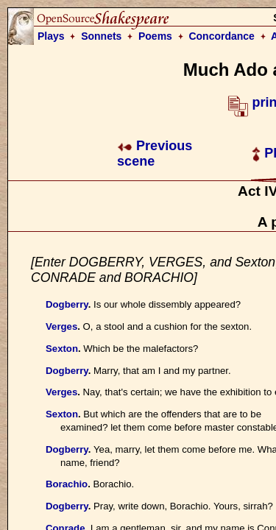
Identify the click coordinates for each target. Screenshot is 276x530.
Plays (51, 36)
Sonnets (101, 36)
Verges (61, 326)
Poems (155, 36)
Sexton (62, 348)
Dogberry (67, 304)
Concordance (221, 36)
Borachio (67, 484)
